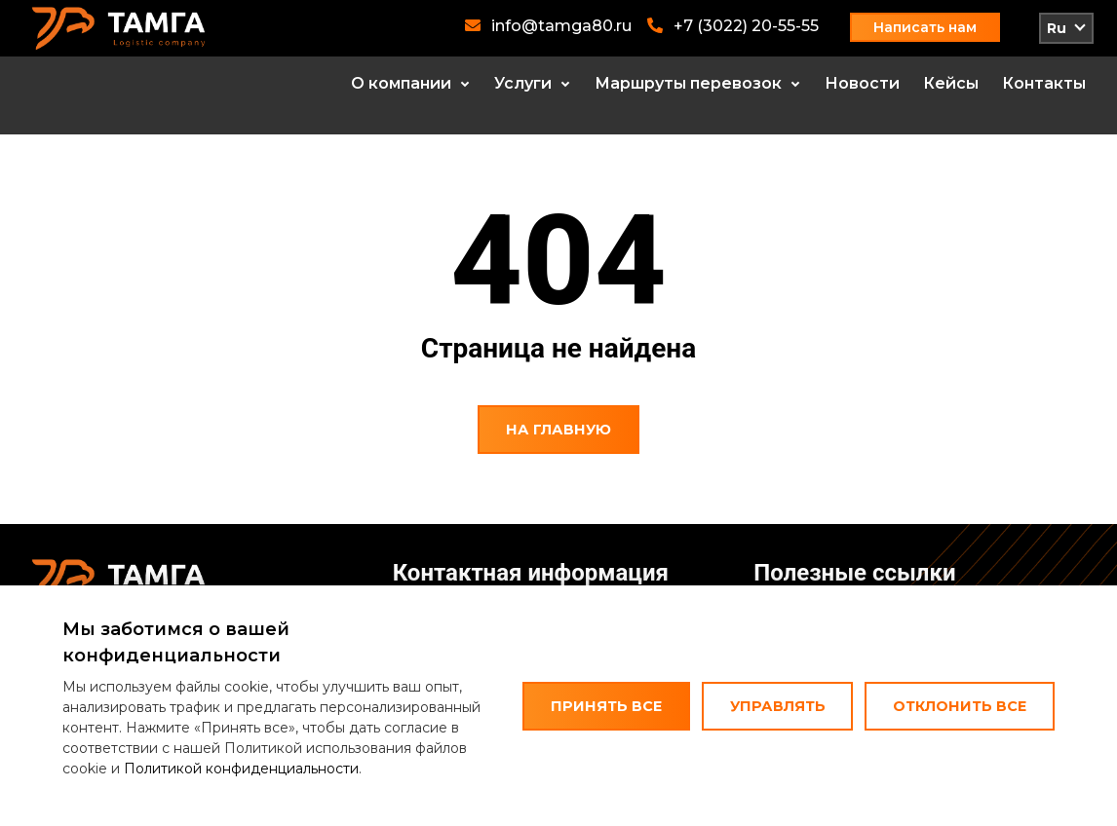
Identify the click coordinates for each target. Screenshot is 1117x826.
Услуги (523, 83)
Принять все (606, 706)
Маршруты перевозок (688, 83)
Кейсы (951, 83)
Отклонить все (959, 706)
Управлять (778, 706)
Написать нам (925, 27)
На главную (558, 429)
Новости (862, 83)
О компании (401, 83)
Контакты (1044, 83)
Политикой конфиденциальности (241, 768)
